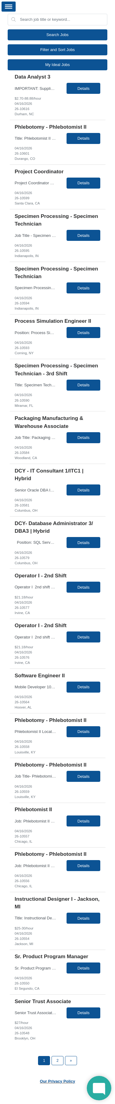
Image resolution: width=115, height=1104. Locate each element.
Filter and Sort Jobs (57, 49)
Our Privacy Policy (57, 1081)
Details (83, 88)
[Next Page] (71, 1060)
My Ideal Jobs (57, 64)
